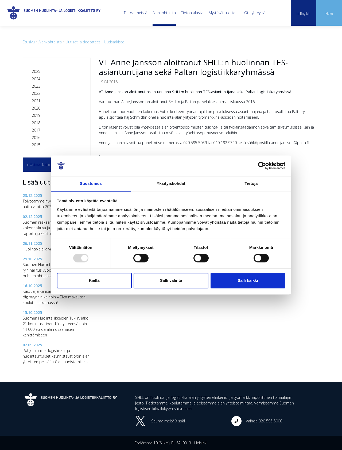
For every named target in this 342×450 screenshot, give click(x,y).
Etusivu (29, 41)
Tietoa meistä (135, 12)
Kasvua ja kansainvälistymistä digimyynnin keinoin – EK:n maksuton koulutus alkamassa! (54, 297)
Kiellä (94, 280)
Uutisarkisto (114, 41)
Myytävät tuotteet (224, 12)
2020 (36, 108)
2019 (36, 115)
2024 (36, 78)
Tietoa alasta (192, 12)
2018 (36, 122)
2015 (36, 144)
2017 (36, 130)
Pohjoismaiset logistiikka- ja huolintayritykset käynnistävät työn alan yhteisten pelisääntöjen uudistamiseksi (56, 356)
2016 (36, 137)
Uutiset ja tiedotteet (82, 41)
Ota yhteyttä (254, 12)
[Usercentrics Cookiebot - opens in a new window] (262, 166)
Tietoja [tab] (251, 183)
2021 (36, 100)
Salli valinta (171, 280)
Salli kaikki (248, 280)
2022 (36, 93)
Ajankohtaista (164, 12)
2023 (36, 86)
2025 (36, 71)
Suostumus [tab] (91, 183)
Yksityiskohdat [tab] (171, 183)
